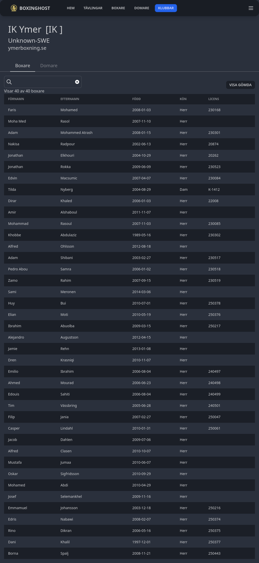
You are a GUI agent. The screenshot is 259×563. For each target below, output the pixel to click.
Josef (12, 496)
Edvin (13, 178)
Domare (48, 65)
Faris (12, 109)
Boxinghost (30, 8)
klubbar (166, 8)
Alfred (14, 246)
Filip (12, 416)
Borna (13, 553)
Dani (12, 541)
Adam (13, 132)
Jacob (13, 439)
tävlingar (93, 8)
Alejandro (16, 337)
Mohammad (18, 223)
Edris (12, 519)
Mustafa (15, 462)
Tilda (12, 189)
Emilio (13, 371)
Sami (12, 291)
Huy (12, 303)
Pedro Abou (18, 269)
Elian (12, 314)
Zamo (13, 280)
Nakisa (14, 144)
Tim (11, 405)
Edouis (14, 394)
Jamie (13, 348)
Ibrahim (15, 325)
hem (71, 8)
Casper (14, 428)
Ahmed (14, 382)
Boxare (22, 65)
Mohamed (17, 485)
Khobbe (15, 234)
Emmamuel (18, 507)
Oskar (13, 473)
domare (141, 8)
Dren (12, 360)
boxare (118, 8)
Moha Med (17, 121)
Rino (12, 530)
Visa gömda (240, 84)
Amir (13, 212)
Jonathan (16, 155)
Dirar (12, 200)
